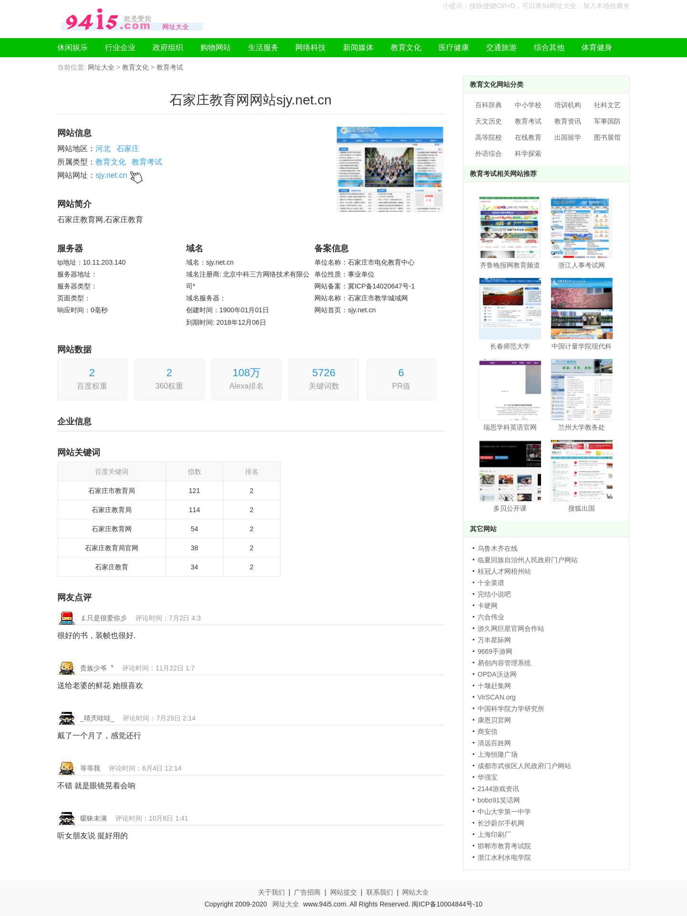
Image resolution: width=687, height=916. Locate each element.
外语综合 (488, 153)
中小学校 (528, 105)
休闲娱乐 (72, 47)
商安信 (488, 731)
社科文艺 (607, 105)
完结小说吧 (494, 594)
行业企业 (120, 47)
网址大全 (101, 67)
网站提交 (343, 892)
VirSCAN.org (497, 697)
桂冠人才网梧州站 (504, 571)
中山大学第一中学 (504, 811)
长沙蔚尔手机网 (501, 823)
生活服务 (263, 47)
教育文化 (406, 47)
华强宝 (488, 777)
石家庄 (127, 148)
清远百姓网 (494, 743)
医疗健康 (453, 47)
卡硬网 (488, 605)
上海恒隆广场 (498, 754)
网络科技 (310, 47)
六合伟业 (491, 617)
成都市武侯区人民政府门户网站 (524, 766)
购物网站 (215, 47)
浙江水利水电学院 (504, 857)
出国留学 (567, 137)
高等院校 (488, 137)
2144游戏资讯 (498, 788)
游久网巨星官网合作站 (511, 628)
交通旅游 (501, 47)
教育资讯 (567, 121)
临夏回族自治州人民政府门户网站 (528, 560)
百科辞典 (488, 105)
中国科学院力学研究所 (511, 708)
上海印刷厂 (494, 834)
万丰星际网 (494, 640)
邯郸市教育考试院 (504, 846)
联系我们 (379, 892)
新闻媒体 (358, 47)
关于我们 (271, 892)
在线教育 (528, 137)
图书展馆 (607, 137)
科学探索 (528, 153)
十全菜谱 (491, 583)
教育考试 (169, 67)
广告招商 (307, 892)
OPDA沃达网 (497, 674)
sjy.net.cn (111, 175)
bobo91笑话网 (499, 800)
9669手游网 (495, 651)
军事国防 (607, 121)
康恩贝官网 (494, 720)
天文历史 (488, 121)
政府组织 (168, 47)
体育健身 (597, 47)
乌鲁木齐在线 (498, 548)
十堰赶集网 (494, 686)
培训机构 (567, 105)
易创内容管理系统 (504, 663)
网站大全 (415, 892)
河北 (103, 148)
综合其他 (549, 47)
